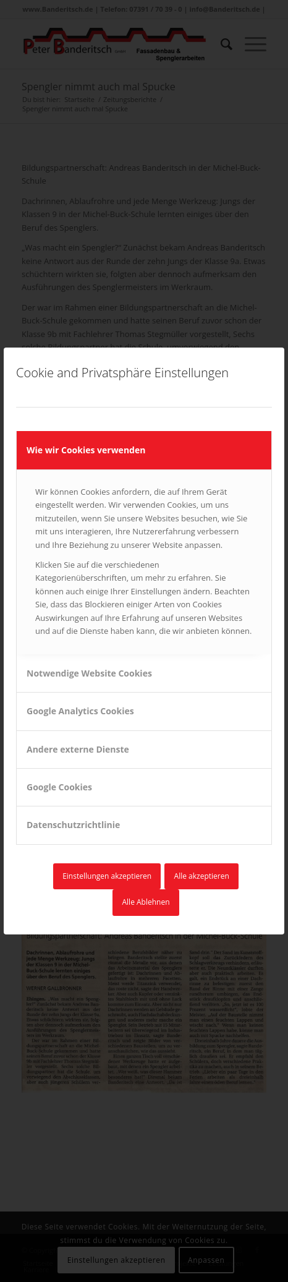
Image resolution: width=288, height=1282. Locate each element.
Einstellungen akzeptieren (106, 876)
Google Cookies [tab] (59, 787)
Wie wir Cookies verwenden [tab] (86, 450)
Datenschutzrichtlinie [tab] (73, 825)
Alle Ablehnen (145, 902)
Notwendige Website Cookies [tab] (89, 673)
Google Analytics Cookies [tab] (80, 711)
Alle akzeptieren (201, 876)
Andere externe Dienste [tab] (78, 749)
